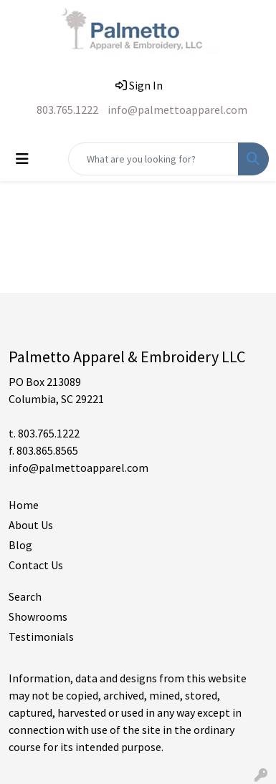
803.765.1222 (67, 109)
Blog (20, 545)
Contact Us (36, 565)
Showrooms (38, 616)
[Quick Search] (153, 158)
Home (24, 505)
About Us (31, 525)
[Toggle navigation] (22, 159)
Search (25, 596)
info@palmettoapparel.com (177, 109)
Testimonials (41, 636)
